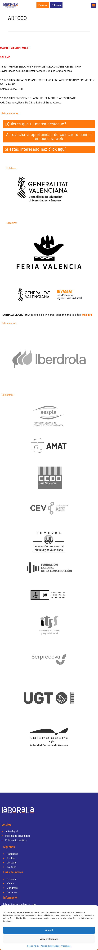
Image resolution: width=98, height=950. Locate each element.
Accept (49, 930)
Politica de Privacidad (49, 946)
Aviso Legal (66, 946)
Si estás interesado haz (35, 149)
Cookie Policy (33, 946)
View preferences (49, 939)
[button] (93, 5)
